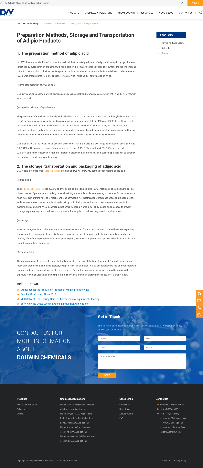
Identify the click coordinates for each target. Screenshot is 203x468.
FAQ (121, 418)
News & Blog (166, 13)
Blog (41, 24)
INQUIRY (195, 3)
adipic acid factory (51, 171)
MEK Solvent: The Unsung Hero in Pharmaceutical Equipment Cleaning (60, 299)
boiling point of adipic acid (33, 189)
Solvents (166, 48)
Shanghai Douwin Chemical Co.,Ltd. (43, 461)
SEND (107, 375)
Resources (146, 13)
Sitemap (166, 461)
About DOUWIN (126, 13)
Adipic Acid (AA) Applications (73, 409)
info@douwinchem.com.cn (37, 3)
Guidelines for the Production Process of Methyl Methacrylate (55, 289)
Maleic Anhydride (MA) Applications (76, 414)
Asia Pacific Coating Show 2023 (38, 294)
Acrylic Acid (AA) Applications (73, 432)
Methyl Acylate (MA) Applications (75, 427)
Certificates (124, 405)
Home (24, 24)
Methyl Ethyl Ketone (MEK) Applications (77, 405)
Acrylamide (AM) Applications (73, 441)
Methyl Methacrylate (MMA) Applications (78, 436)
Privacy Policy (180, 461)
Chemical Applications (98, 13)
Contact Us (186, 13)
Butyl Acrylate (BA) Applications (74, 423)
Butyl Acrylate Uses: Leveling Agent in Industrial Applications (55, 303)
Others (165, 53)
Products (73, 13)
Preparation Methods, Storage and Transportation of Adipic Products (72, 24)
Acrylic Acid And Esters (173, 43)
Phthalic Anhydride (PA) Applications (76, 418)
